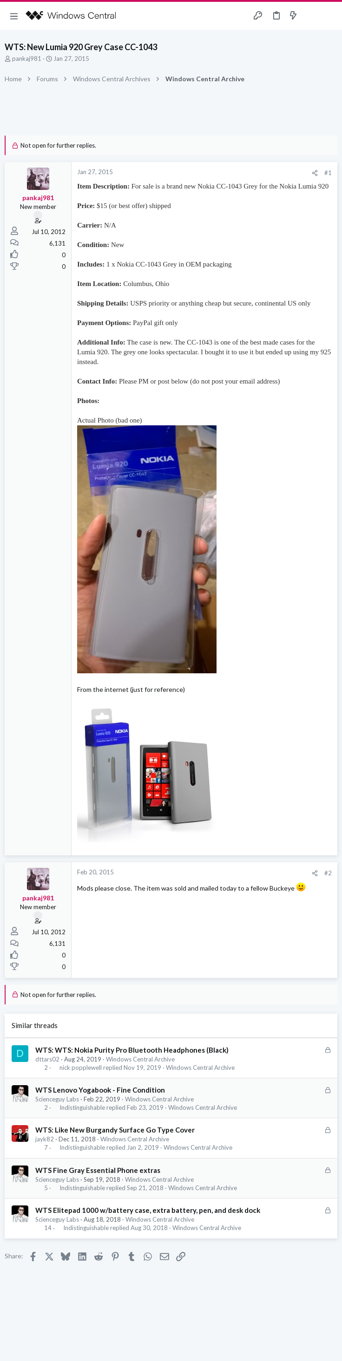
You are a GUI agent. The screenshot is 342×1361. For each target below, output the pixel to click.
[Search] (329, 16)
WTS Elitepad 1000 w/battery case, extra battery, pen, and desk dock (147, 1210)
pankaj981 (26, 58)
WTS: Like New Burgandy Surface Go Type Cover (115, 1130)
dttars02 (47, 1059)
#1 (328, 172)
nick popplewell (80, 1068)
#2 (328, 873)
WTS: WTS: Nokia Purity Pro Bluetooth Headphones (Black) (132, 1050)
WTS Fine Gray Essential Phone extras (97, 1170)
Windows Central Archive (140, 1059)
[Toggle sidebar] (311, 16)
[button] (14, 16)
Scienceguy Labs (57, 1099)
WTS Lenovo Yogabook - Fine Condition (100, 1090)
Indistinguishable (82, 1108)
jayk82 (44, 1139)
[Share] (315, 173)
